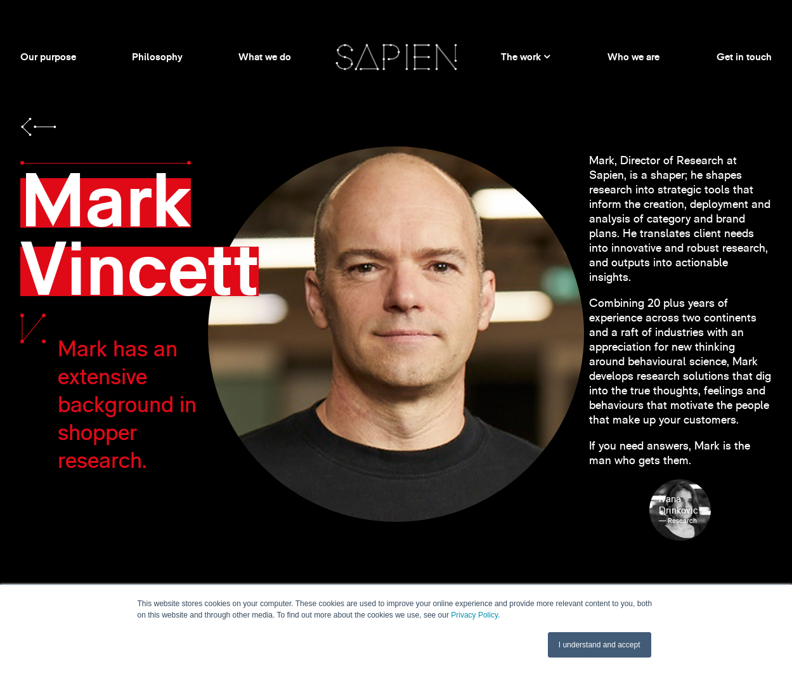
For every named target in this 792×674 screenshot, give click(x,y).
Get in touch (744, 57)
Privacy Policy (474, 615)
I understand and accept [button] (599, 644)
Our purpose (48, 57)
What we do (264, 57)
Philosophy (157, 57)
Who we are (633, 57)
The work (521, 56)
